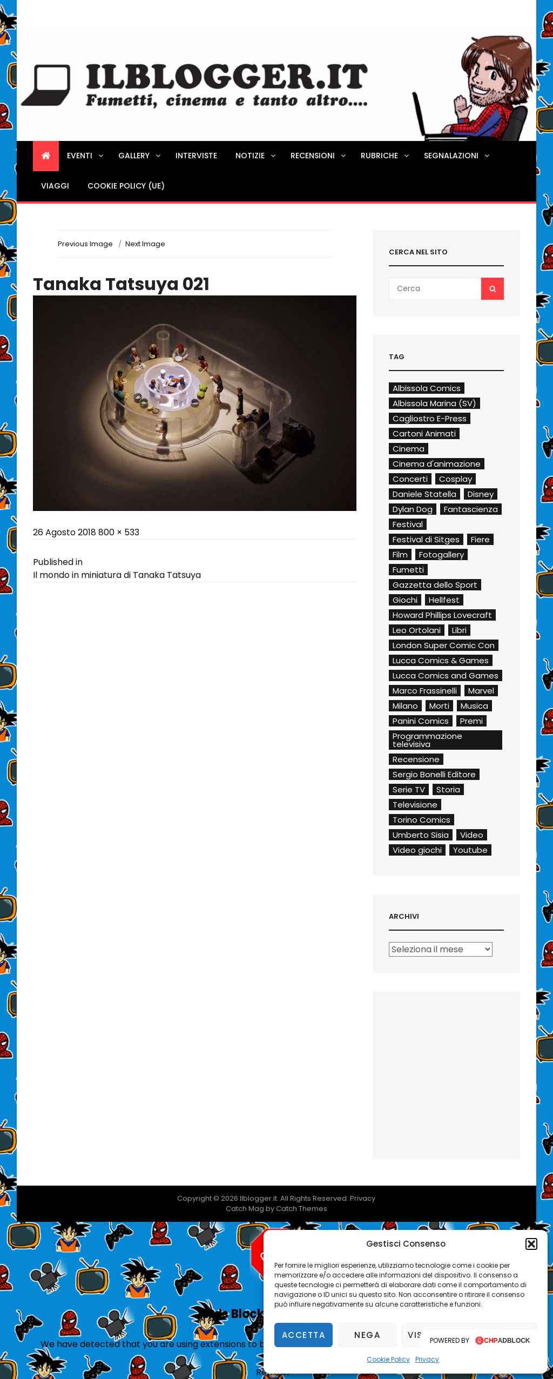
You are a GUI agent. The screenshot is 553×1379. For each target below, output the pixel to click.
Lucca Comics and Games (445, 675)
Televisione (415, 804)
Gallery (140, 155)
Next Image (145, 244)
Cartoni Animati (424, 433)
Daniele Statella (424, 494)
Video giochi (417, 850)
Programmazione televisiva (427, 740)
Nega (367, 1335)
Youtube (470, 850)
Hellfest (444, 600)
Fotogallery (441, 554)
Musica (474, 705)
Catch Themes (301, 1208)
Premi (471, 721)
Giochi (405, 600)
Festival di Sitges (426, 539)
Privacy (427, 1359)
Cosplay (455, 479)
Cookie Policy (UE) (126, 185)
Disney (481, 494)
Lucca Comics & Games (441, 660)
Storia (448, 789)
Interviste (196, 155)
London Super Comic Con (444, 645)
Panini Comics (421, 721)
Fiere (480, 539)
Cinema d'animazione (437, 463)
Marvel (481, 690)
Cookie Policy (388, 1359)
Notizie (256, 155)
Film (400, 554)
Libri (459, 630)
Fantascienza (471, 509)
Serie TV (409, 789)
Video (471, 834)
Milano (405, 705)
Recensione (416, 759)
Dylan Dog (413, 509)
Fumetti (408, 569)
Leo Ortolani (417, 630)
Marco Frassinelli (425, 690)
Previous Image (85, 244)
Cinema (408, 448)
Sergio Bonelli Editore (434, 774)
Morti (439, 705)
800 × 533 (118, 532)
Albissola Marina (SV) (434, 403)
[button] (531, 1244)
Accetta (304, 1335)
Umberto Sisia (421, 834)
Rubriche (385, 155)
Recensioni (319, 155)
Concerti (410, 479)
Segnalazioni (457, 155)
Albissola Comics (427, 388)
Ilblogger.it (258, 1198)
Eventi (86, 155)
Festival (408, 524)
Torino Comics (421, 819)
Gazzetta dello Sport (435, 584)
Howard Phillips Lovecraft (442, 615)
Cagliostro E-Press (430, 418)
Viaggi (55, 185)
